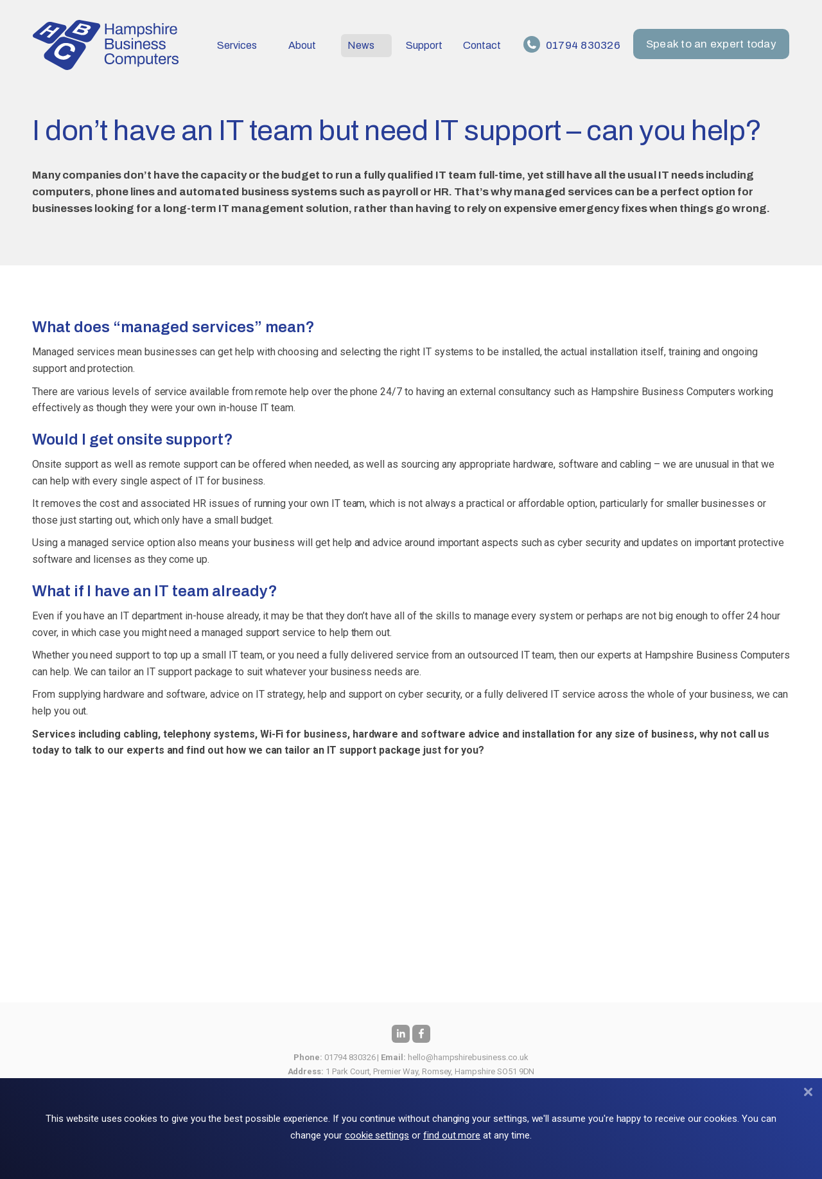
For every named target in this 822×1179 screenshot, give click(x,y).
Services (237, 45)
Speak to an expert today (712, 45)
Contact (482, 45)
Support (424, 45)
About (302, 45)
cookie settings (377, 1135)
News (360, 45)
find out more (451, 1135)
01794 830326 (572, 45)
